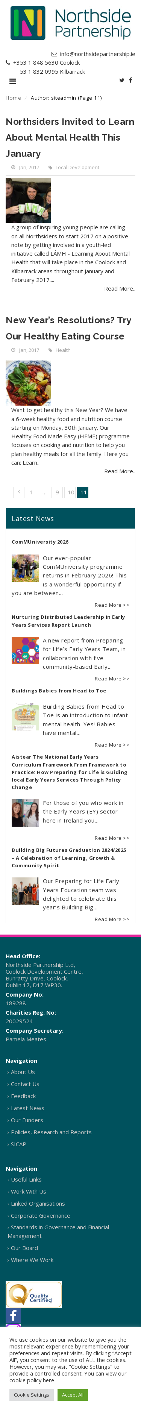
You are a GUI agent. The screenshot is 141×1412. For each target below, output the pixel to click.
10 (71, 492)
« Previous (18, 492)
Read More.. (119, 288)
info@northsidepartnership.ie (97, 54)
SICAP (18, 1144)
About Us (23, 1072)
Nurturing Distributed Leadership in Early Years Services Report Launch (68, 621)
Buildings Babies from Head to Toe (59, 690)
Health (63, 350)
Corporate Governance (40, 1215)
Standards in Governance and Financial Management (58, 1231)
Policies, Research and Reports (51, 1132)
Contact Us (25, 1084)
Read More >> (112, 604)
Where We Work (32, 1260)
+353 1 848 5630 (35, 62)
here (48, 1380)
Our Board (24, 1247)
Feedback (23, 1096)
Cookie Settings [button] (31, 1394)
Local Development (77, 167)
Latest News (27, 1108)
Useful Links (26, 1179)
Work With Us (28, 1191)
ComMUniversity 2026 (40, 541)
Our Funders (27, 1120)
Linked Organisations (38, 1203)
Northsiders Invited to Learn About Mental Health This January (70, 137)
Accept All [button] (72, 1394)
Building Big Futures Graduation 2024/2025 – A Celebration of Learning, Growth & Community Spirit (69, 858)
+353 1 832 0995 (35, 71)
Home (13, 97)
